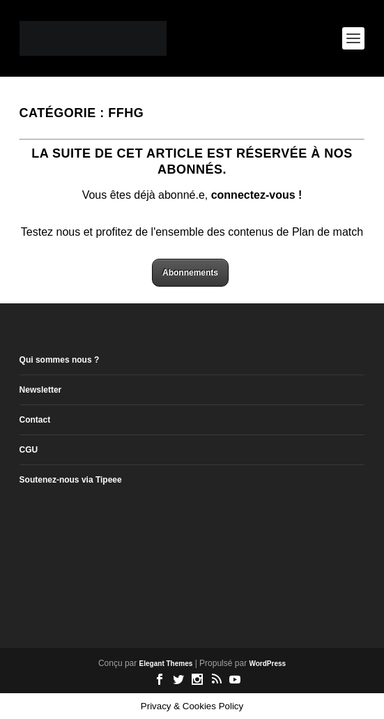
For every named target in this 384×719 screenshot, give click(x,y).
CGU (29, 450)
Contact (35, 420)
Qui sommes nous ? (60, 360)
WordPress (267, 663)
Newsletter (41, 390)
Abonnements (190, 273)
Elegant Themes (166, 663)
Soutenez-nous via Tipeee (71, 480)
